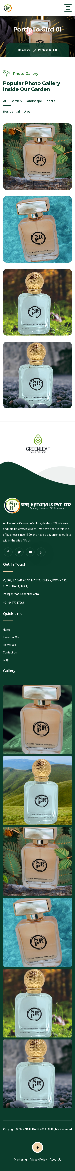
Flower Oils (10, 644)
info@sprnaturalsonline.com (21, 594)
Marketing (20, 1159)
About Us (55, 1159)
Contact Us (10, 652)
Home (7, 629)
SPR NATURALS (29, 1129)
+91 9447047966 (13, 602)
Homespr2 (24, 50)
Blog (6, 659)
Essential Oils (11, 637)
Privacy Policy (38, 1159)
